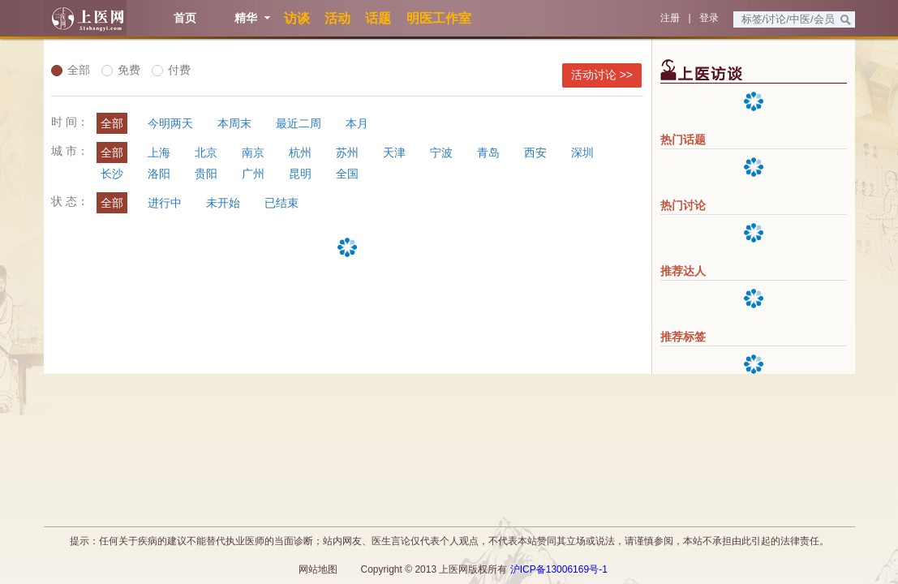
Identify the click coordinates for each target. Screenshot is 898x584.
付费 (171, 69)
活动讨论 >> (602, 74)
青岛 (488, 152)
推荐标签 (683, 336)
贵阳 (206, 173)
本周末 (234, 123)
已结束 (281, 202)
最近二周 (298, 123)
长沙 (112, 173)
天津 (394, 152)
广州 (253, 173)
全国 (347, 173)
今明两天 (170, 123)
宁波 (441, 152)
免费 (120, 69)
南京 (253, 152)
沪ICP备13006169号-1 (559, 569)
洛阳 (159, 173)
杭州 (300, 152)
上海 (159, 152)
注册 (670, 18)
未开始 (223, 202)
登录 (709, 18)
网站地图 (318, 569)
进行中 (165, 202)
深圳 (582, 152)
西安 (535, 152)
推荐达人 (683, 270)
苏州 (347, 152)
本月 (357, 123)
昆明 (300, 173)
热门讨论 (683, 205)
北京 (206, 152)
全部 (70, 69)
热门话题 (683, 139)
